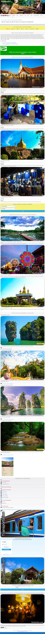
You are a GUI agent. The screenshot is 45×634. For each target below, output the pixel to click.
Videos (31, 15)
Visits (25, 15)
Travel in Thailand (23, 630)
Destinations (21, 15)
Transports (13, 15)
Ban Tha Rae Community (6, 274)
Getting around (32, 28)
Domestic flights (4, 494)
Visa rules (3, 501)
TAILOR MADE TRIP (4, 506)
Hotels (17, 15)
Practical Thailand (36, 15)
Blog (12, 17)
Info (37, 28)
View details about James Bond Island (7, 348)
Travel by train (4, 491)
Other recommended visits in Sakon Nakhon (10, 43)
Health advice (4, 503)
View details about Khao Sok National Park (8, 419)
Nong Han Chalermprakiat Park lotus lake (11, 241)
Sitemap (30, 630)
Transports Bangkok (5, 497)
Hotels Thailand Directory (16, 630)
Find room (13, 28)
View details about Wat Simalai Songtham (7, 383)
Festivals (41, 15)
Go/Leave (8, 28)
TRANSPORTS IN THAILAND (6, 489)
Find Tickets (6, 549)
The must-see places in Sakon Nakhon (9, 42)
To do (22, 28)
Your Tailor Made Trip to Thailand (7, 507)
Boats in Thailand (5, 495)
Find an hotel (4, 482)
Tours (28, 15)
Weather (26, 28)
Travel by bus (4, 492)
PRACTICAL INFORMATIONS (6, 500)
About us (27, 630)
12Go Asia (6, 554)
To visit (18, 28)
